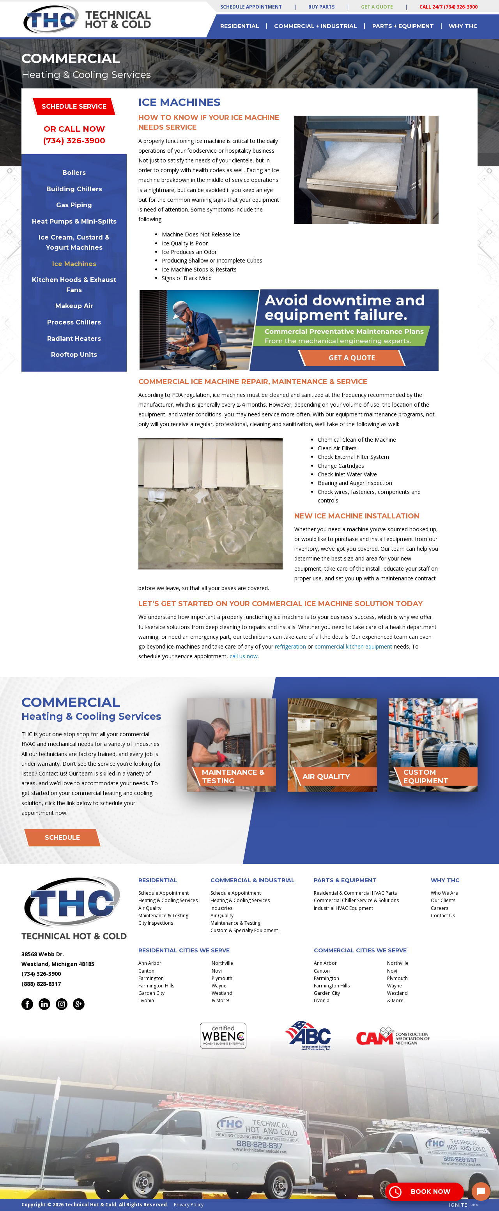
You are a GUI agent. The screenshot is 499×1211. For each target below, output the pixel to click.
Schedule (62, 837)
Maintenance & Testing (163, 915)
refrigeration (290, 646)
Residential (239, 26)
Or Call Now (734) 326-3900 (74, 134)
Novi (217, 971)
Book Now (431, 1191)
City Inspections (155, 923)
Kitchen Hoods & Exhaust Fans (74, 285)
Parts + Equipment (403, 26)
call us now (244, 656)
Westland (222, 993)
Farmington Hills (156, 985)
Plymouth (222, 978)
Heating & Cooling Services (168, 900)
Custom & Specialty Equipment (244, 930)
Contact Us (443, 915)
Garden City (151, 993)
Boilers (74, 172)
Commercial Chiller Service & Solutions (356, 900)
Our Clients (443, 900)
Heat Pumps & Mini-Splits (74, 221)
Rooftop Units (74, 354)
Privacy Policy (188, 1204)
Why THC (463, 26)
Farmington (151, 978)
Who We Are (444, 893)
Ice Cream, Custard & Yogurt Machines (74, 242)
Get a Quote (377, 7)
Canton (146, 971)
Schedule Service (74, 106)
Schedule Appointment (251, 7)
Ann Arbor (149, 963)
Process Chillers (74, 322)
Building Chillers (74, 189)
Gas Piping (74, 205)
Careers (439, 908)
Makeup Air (74, 306)
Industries (221, 908)
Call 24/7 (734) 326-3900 (448, 7)
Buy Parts (321, 7)
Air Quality (149, 908)
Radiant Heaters (74, 338)
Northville (222, 963)
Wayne (219, 985)
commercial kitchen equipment (353, 646)
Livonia (146, 1000)
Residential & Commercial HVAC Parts (355, 893)
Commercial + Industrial (315, 26)
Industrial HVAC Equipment (343, 908)
